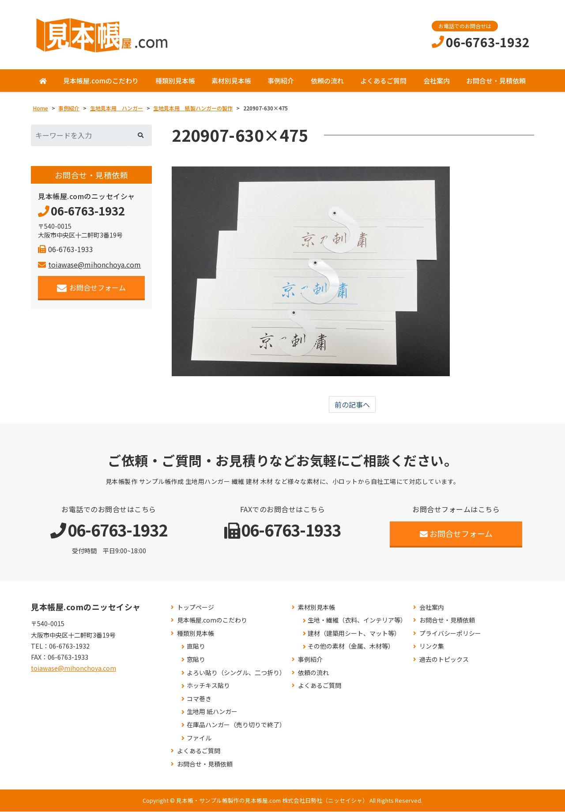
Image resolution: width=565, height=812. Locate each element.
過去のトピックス (444, 660)
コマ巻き (199, 699)
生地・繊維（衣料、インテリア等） (357, 620)
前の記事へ (352, 405)
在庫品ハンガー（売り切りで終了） (236, 725)
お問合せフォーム (91, 287)
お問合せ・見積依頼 (496, 80)
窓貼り (196, 660)
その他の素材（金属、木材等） (351, 646)
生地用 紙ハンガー (212, 712)
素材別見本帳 (231, 80)
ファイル (199, 738)
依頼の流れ (327, 80)
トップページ (195, 607)
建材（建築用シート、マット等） (354, 633)
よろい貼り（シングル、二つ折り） (236, 672)
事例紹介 (280, 80)
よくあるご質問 (383, 80)
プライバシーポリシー (450, 633)
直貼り (196, 646)
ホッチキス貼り (208, 686)
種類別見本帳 (175, 80)
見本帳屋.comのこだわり (101, 80)
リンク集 (431, 646)
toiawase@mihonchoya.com (89, 264)
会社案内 (436, 80)
